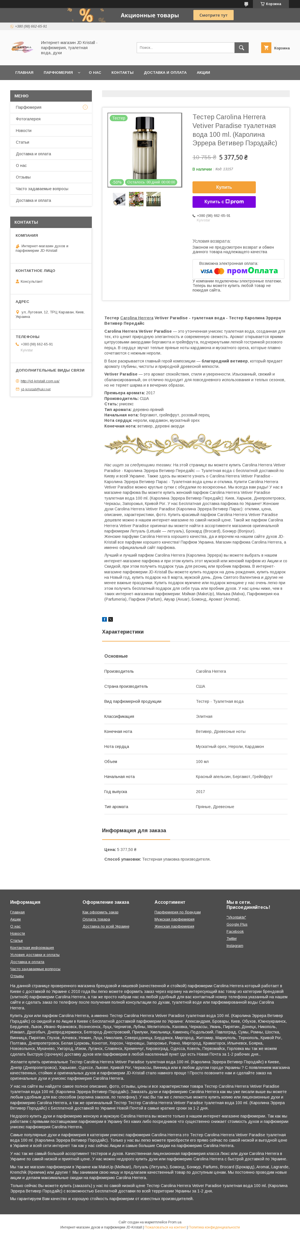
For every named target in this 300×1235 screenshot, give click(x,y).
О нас (95, 72)
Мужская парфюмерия (175, 919)
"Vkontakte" (236, 917)
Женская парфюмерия (174, 926)
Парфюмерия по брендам (178, 912)
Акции (203, 72)
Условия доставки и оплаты (35, 955)
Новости (23, 130)
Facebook (235, 931)
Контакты (122, 72)
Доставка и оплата (165, 72)
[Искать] (241, 47)
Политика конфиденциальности (214, 1227)
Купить (224, 187)
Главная (24, 72)
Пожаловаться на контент (165, 1227)
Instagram (235, 945)
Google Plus (237, 924)
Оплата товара (96, 919)
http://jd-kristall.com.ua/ (40, 381)
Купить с (224, 201)
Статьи (22, 142)
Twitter (232, 938)
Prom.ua (174, 1222)
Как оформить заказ (101, 912)
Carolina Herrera (136, 318)
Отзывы (23, 177)
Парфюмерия (58, 72)
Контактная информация (32, 947)
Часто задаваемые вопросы (42, 188)
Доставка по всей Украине (106, 926)
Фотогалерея (28, 119)
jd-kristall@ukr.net (35, 389)
